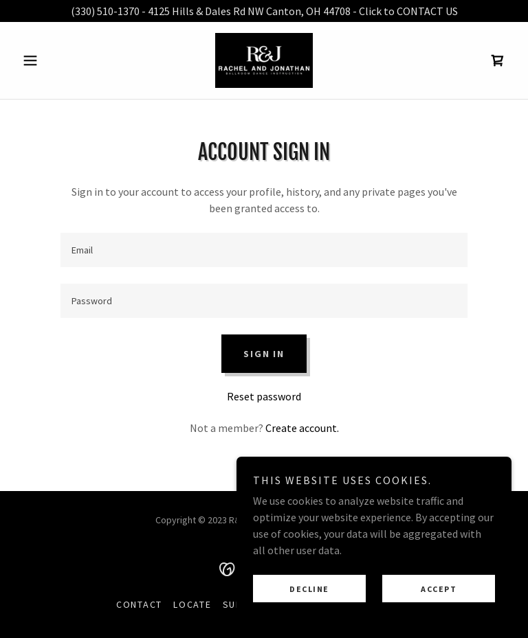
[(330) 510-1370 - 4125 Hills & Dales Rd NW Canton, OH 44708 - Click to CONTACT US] (264, 11)
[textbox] (264, 250)
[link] (264, 60)
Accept (438, 589)
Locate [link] (192, 604)
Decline (309, 589)
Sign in (263, 354)
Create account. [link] (302, 428)
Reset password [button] (264, 396)
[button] (53, 60)
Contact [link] (139, 604)
